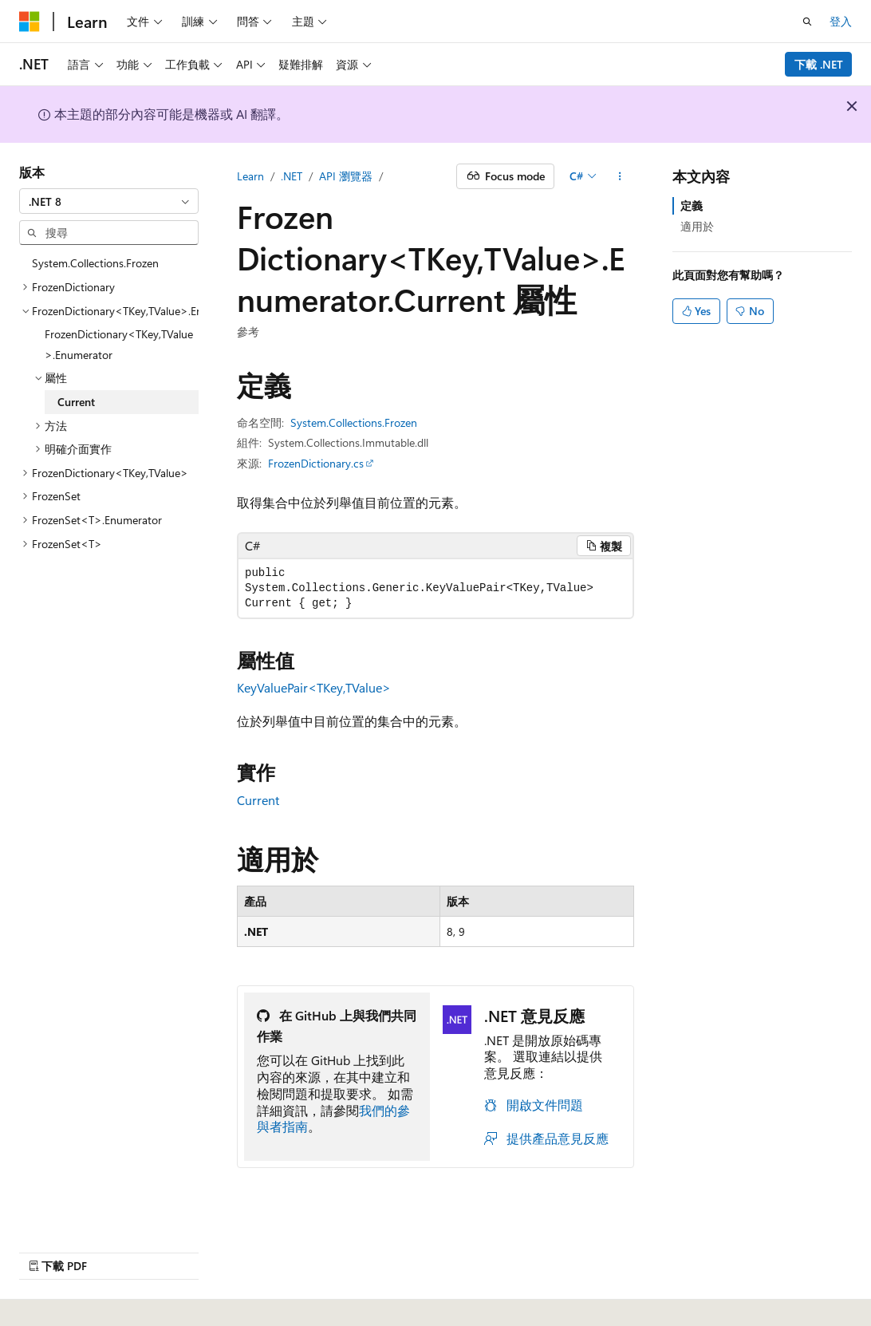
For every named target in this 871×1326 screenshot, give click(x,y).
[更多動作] (620, 176)
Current (258, 799)
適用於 (697, 226)
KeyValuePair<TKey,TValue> (314, 687)
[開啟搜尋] (807, 21)
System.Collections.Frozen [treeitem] (95, 262)
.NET (291, 176)
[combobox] (109, 201)
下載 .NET (818, 64)
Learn (250, 176)
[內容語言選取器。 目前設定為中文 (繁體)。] (63, 1295)
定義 (691, 205)
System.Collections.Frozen (353, 422)
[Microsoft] (29, 21)
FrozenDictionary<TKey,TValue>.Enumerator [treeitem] (119, 344)
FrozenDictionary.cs (316, 463)
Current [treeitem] (76, 401)
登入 (841, 21)
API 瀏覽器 (345, 176)
